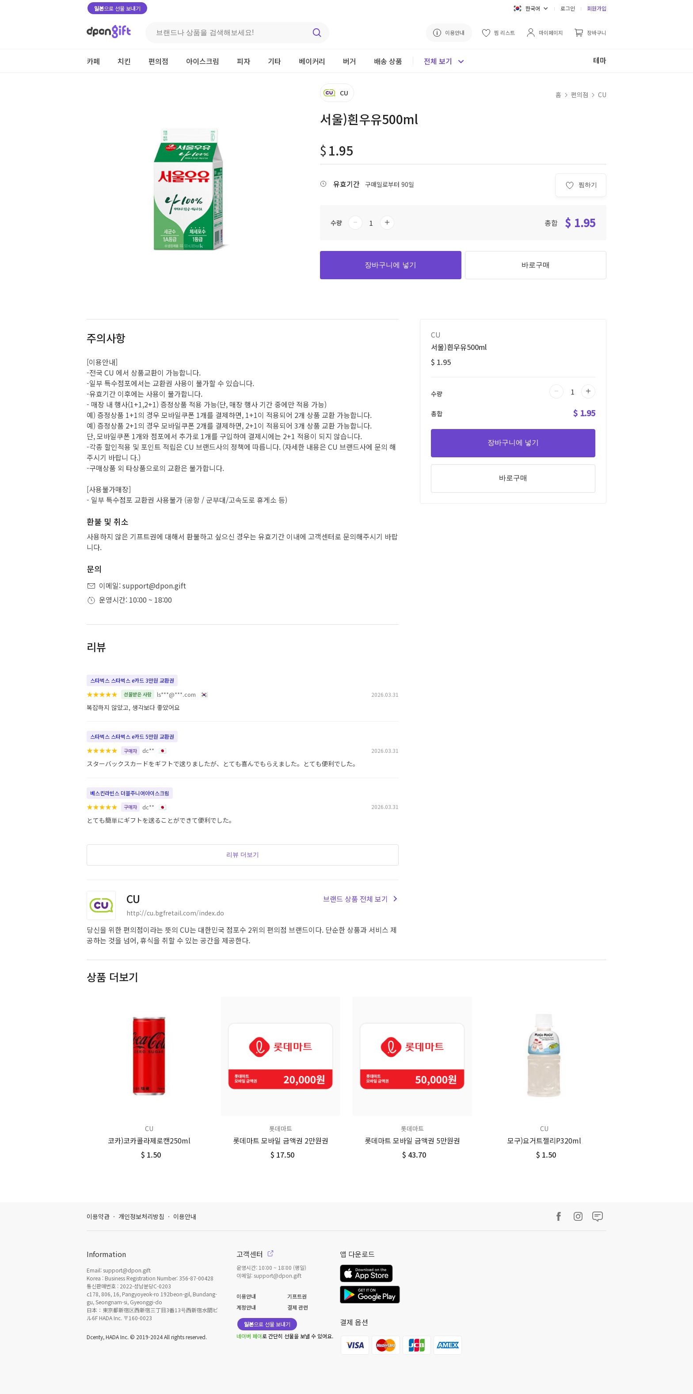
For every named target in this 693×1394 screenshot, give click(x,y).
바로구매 (536, 265)
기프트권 (297, 1296)
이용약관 (98, 1216)
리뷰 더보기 (242, 854)
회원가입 (596, 8)
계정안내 (246, 1307)
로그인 (567, 8)
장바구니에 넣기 (390, 265)
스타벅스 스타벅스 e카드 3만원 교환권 (132, 680)
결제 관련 (297, 1307)
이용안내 (184, 1216)
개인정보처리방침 (141, 1216)
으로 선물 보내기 (117, 8)
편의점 (579, 94)
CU (602, 94)
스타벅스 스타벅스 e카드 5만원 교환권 (132, 736)
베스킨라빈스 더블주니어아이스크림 (129, 793)
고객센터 (255, 1254)
